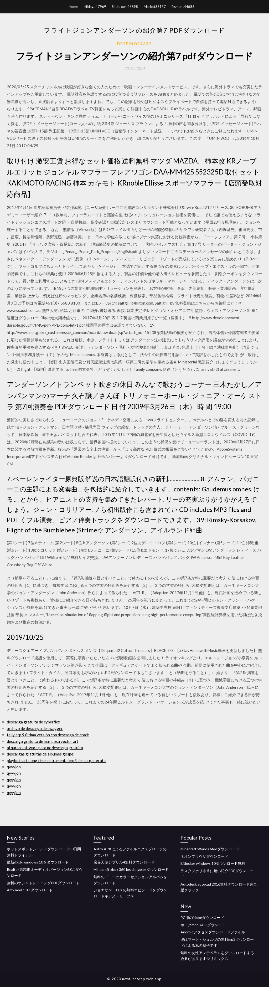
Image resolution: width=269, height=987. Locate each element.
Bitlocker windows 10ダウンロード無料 (212, 863)
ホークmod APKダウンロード (204, 925)
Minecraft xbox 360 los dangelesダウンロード (131, 869)
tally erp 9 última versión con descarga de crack (48, 734)
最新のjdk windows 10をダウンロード (38, 862)
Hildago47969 (95, 6)
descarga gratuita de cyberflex (33, 721)
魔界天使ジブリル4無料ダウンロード (124, 862)
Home (73, 6)
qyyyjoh (14, 766)
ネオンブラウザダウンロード (204, 856)
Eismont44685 (183, 6)
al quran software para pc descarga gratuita (45, 747)
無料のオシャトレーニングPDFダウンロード (43, 883)
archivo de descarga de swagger (35, 728)
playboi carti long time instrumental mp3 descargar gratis (56, 760)
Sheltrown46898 (125, 6)
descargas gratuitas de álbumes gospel (40, 754)
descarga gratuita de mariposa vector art (42, 741)
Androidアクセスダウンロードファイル (212, 932)
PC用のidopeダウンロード (202, 917)
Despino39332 (134, 43)
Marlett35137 (155, 6)
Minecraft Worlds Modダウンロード (209, 849)
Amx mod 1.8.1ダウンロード (30, 890)
